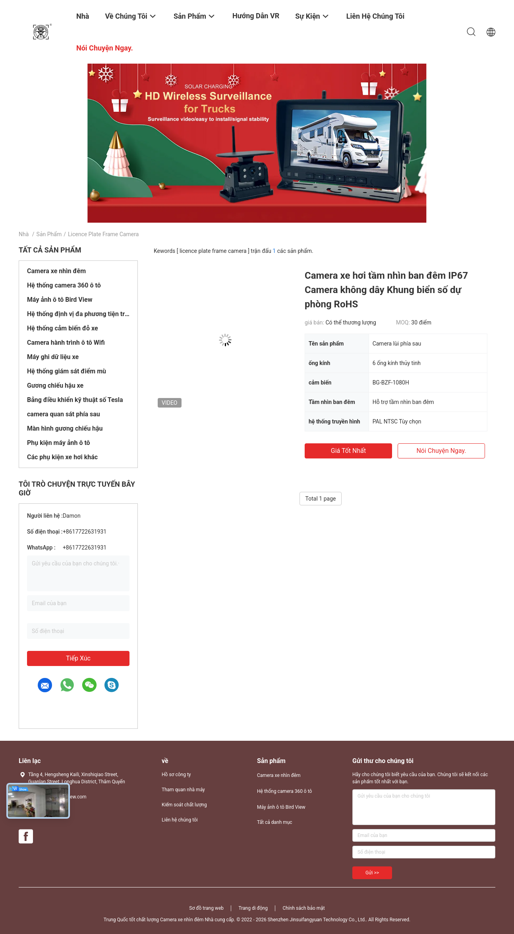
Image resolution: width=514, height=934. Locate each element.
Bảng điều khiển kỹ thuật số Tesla (75, 400)
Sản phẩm (49, 234)
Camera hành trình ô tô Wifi (66, 342)
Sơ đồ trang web (206, 908)
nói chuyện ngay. (441, 450)
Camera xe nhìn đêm (56, 271)
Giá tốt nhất (348, 450)
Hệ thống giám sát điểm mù (66, 371)
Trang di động (252, 908)
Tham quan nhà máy (183, 789)
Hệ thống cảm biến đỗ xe (62, 328)
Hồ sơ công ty (176, 774)
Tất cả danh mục (274, 822)
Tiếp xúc (78, 658)
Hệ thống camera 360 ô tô (64, 285)
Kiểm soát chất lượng (184, 805)
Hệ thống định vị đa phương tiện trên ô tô (78, 314)
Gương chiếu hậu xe (55, 385)
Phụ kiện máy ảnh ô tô (58, 443)
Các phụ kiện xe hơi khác (62, 457)
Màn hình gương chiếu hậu (65, 428)
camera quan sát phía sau (63, 414)
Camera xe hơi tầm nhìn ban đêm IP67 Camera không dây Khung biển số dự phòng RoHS (386, 290)
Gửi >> (372, 873)
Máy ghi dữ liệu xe (53, 357)
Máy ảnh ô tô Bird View (59, 299)
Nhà (24, 234)
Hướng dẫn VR (255, 16)
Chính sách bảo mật (303, 908)
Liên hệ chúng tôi (180, 820)
